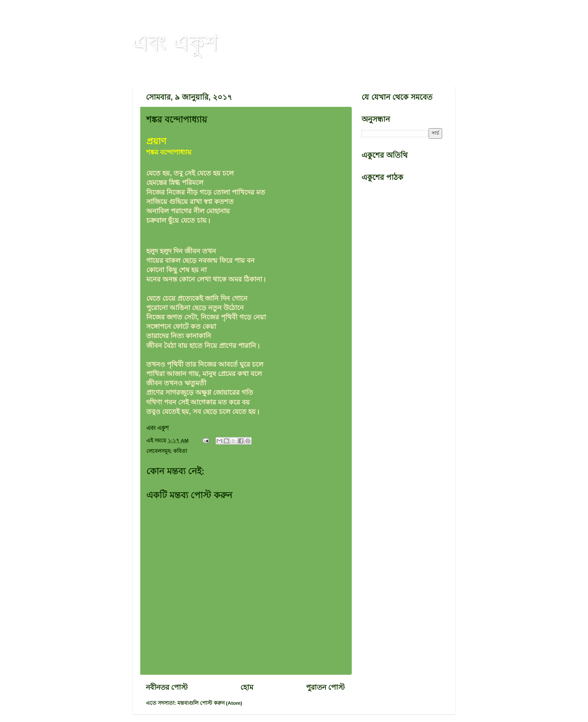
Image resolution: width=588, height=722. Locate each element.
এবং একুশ (175, 42)
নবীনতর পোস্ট (167, 687)
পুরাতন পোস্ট (325, 687)
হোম (247, 687)
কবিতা (180, 451)
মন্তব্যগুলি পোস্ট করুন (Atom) (209, 703)
